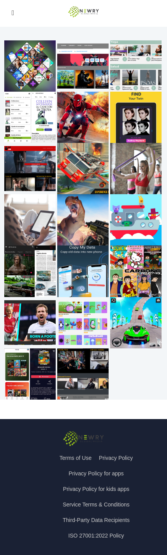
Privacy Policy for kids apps (96, 489)
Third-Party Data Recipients (96, 520)
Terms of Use (75, 458)
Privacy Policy (116, 458)
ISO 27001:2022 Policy (96, 535)
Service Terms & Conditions (96, 504)
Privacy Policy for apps (96, 473)
